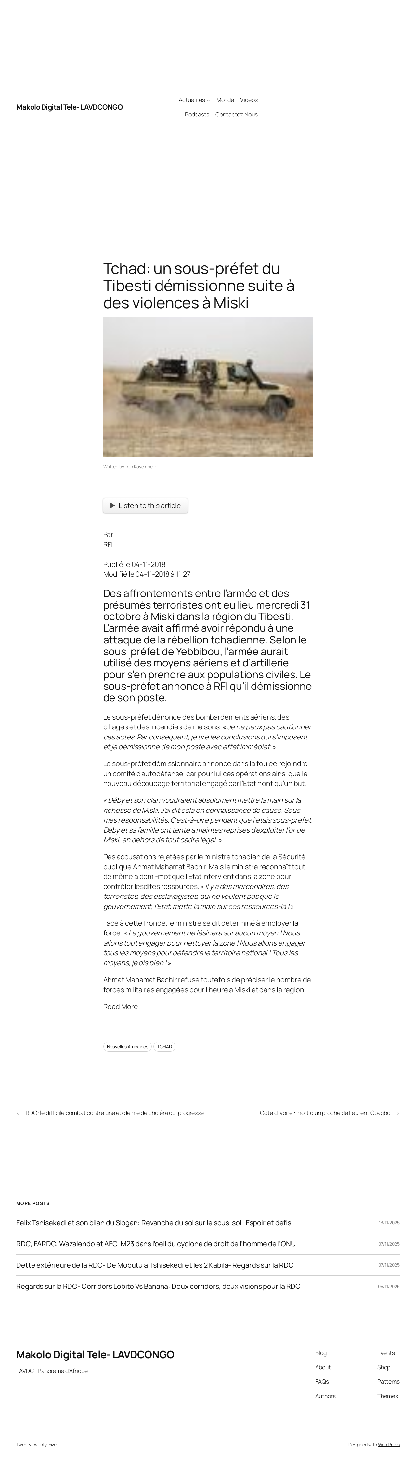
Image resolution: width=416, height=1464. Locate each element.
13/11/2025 (389, 1222)
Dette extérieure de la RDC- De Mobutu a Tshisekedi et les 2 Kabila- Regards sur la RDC (154, 1265)
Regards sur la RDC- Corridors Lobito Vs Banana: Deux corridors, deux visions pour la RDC (158, 1286)
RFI (108, 544)
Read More (120, 1006)
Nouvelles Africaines (127, 1046)
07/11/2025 (389, 1244)
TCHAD (164, 1046)
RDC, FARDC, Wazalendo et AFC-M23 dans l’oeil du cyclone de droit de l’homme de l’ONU (156, 1244)
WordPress (389, 1444)
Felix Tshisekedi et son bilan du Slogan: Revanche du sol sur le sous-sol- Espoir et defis (153, 1222)
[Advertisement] (328, 107)
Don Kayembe (139, 466)
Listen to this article (145, 505)
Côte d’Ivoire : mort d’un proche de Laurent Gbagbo (325, 1112)
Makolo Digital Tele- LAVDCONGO (69, 107)
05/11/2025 (389, 1286)
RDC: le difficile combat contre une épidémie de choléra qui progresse (115, 1112)
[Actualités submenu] (208, 100)
